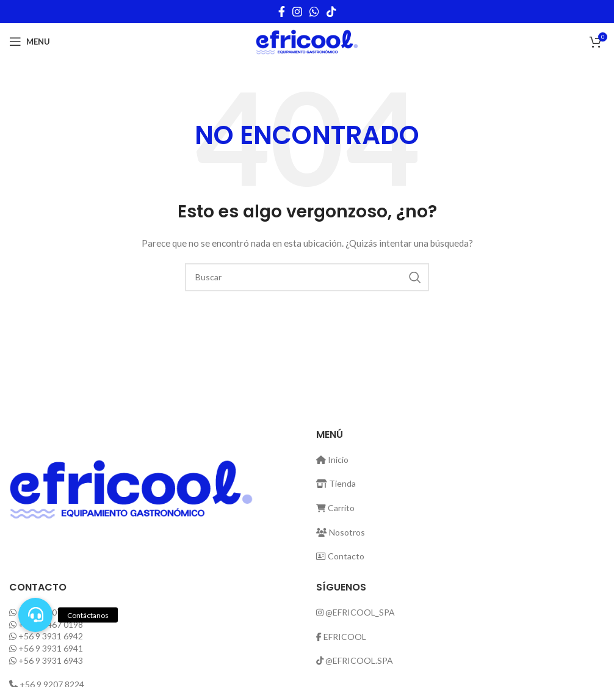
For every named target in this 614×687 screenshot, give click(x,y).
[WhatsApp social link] (314, 11)
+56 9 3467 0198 (50, 624)
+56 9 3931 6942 (50, 636)
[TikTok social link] (331, 11)
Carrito (335, 508)
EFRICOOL (344, 636)
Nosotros (340, 532)
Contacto (340, 556)
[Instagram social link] (297, 11)
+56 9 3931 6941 (50, 648)
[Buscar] (307, 277)
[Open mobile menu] (29, 41)
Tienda (336, 483)
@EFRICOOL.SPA (359, 660)
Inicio (332, 459)
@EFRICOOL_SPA (360, 612)
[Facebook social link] (282, 11)
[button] (35, 615)
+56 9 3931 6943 (50, 660)
